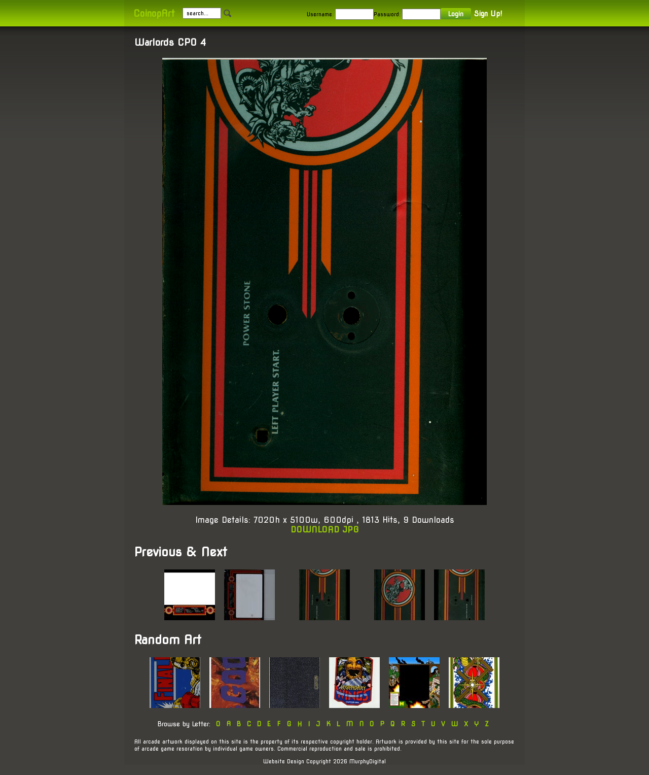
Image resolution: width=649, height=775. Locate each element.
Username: (320, 14)
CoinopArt (153, 13)
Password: (387, 14)
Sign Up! (488, 14)
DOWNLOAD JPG (325, 529)
